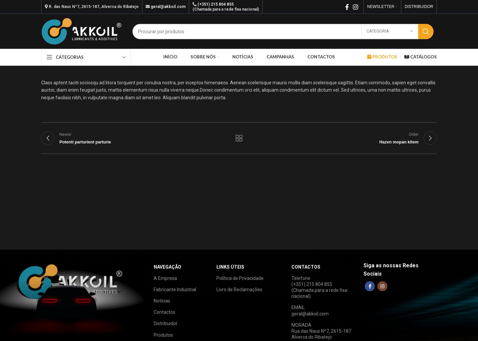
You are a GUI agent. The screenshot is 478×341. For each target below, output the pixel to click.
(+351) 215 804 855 (216, 4)
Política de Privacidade (240, 278)
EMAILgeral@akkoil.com (310, 310)
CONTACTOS (305, 267)
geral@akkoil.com (168, 6)
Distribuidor (166, 323)
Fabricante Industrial (175, 289)
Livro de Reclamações (239, 289)
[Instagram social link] (355, 7)
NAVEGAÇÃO (167, 267)
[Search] (283, 31)
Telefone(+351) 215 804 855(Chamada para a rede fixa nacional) (319, 287)
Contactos (164, 312)
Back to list (239, 138)
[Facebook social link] (347, 7)
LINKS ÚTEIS (230, 267)
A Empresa (165, 278)
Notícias (162, 300)
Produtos (163, 335)
